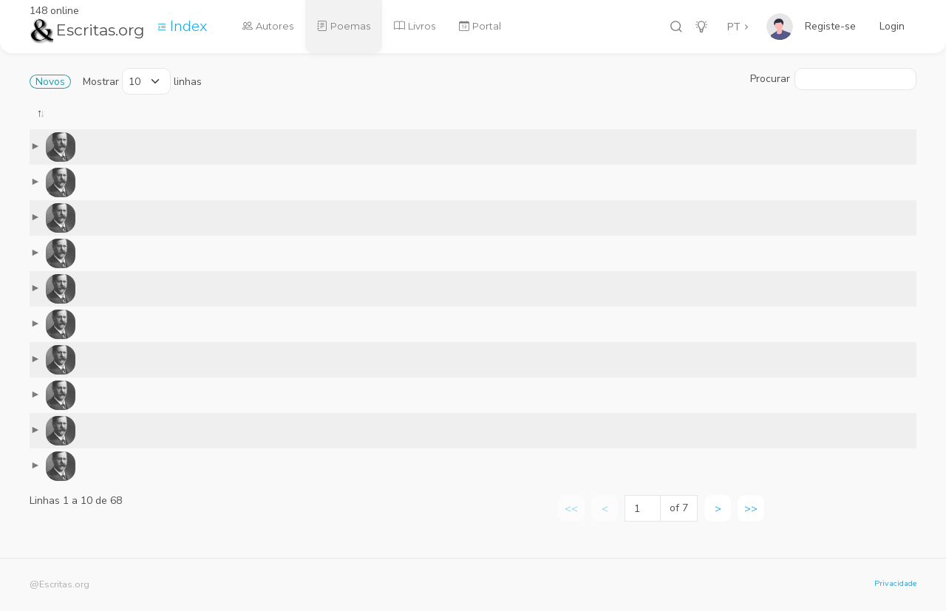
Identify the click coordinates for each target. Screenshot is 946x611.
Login (892, 26)
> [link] (718, 520)
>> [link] (751, 520)
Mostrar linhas (142, 81)
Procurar (833, 79)
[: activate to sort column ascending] (282, 123)
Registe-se (830, 26)
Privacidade (895, 583)
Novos (50, 82)
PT (734, 27)
